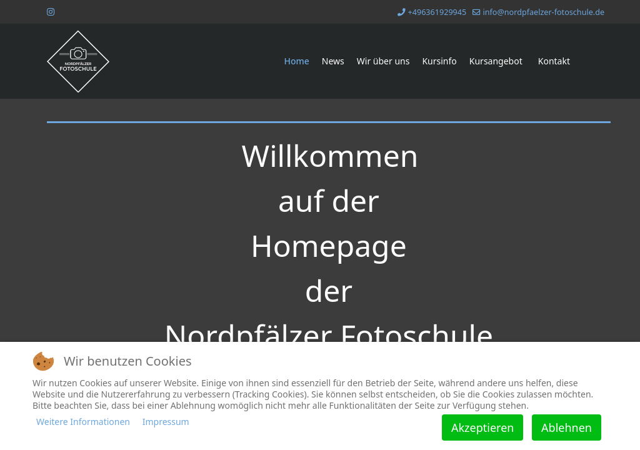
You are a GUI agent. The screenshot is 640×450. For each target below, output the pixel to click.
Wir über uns (383, 61)
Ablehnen (566, 427)
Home (296, 61)
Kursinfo (439, 61)
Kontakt (554, 61)
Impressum (165, 422)
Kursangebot (495, 61)
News (333, 61)
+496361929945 (437, 12)
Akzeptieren (482, 427)
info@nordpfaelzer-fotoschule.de (543, 12)
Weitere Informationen (83, 422)
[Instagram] (50, 12)
